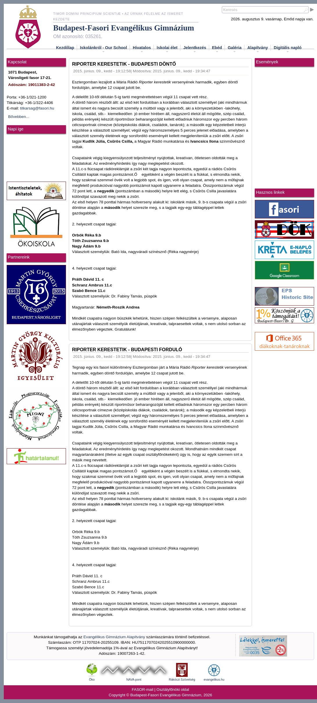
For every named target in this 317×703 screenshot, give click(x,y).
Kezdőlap (65, 47)
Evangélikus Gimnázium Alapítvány (114, 637)
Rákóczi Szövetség (182, 679)
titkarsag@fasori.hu (37, 108)
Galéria (234, 49)
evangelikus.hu (214, 679)
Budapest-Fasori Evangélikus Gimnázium (123, 28)
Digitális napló (288, 49)
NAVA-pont (134, 679)
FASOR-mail (142, 689)
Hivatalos (142, 49)
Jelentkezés (194, 49)
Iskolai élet (167, 49)
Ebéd (217, 49)
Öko (92, 679)
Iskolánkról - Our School (103, 49)
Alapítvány (257, 49)
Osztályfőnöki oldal (173, 689)
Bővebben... (18, 116)
